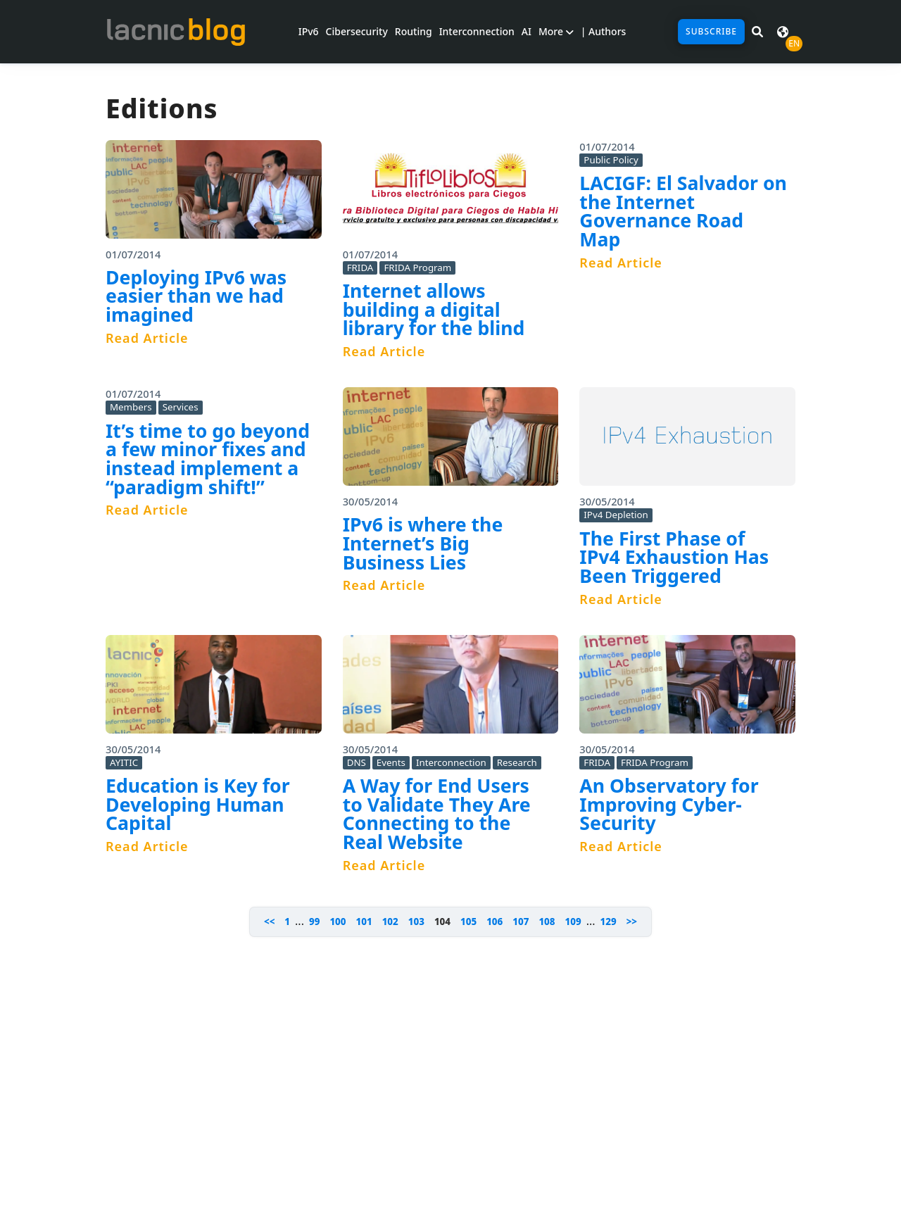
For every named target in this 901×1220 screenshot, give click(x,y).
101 (364, 921)
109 (573, 921)
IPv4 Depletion (616, 514)
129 (608, 921)
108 (546, 921)
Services (181, 407)
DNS (356, 762)
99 (314, 921)
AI (526, 31)
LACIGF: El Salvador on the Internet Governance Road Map (683, 211)
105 (468, 921)
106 (494, 921)
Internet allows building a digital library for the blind (434, 309)
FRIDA (360, 267)
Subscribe (711, 31)
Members (131, 407)
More (556, 31)
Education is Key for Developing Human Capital (198, 804)
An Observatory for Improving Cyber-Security (668, 804)
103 (416, 921)
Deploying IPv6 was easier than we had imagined (196, 296)
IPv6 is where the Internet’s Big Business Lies (423, 543)
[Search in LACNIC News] (757, 31)
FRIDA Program (417, 267)
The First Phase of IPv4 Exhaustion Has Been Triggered (674, 557)
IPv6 (308, 31)
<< (269, 921)
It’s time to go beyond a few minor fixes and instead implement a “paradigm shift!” (208, 459)
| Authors (603, 31)
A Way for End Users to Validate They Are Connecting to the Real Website (437, 814)
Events (391, 762)
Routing (413, 31)
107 (520, 921)
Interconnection (477, 31)
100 (337, 921)
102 (390, 921)
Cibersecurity (357, 31)
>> (631, 921)
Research (517, 762)
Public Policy (611, 159)
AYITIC (124, 762)
